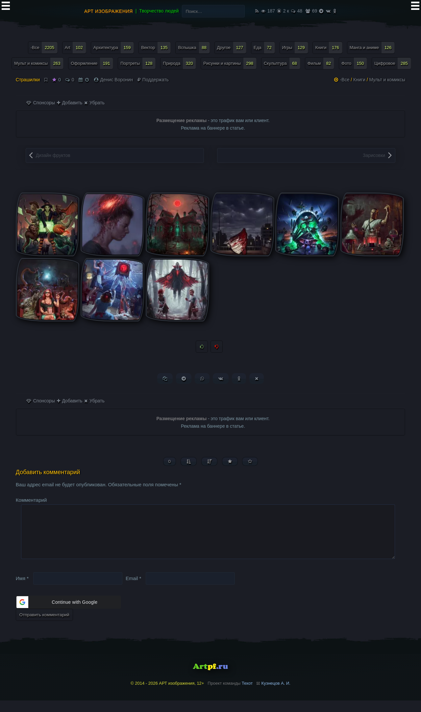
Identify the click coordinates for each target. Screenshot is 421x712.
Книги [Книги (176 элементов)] (328, 47)
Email (133, 590)
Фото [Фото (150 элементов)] (354, 63)
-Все (345, 79)
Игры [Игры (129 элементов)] (295, 47)
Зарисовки (374, 155)
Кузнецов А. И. (275, 694)
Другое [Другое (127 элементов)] (232, 47)
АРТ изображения (108, 11)
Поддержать (153, 79)
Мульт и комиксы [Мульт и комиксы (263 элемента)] (38, 63)
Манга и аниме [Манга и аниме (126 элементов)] (372, 47)
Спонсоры (40, 102)
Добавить (70, 102)
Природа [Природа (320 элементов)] (179, 63)
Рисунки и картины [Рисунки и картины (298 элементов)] (230, 63)
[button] (68, 613)
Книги (359, 79)
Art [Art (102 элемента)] (75, 47)
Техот (247, 694)
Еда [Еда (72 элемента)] (264, 47)
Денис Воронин (116, 79)
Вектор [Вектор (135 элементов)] (156, 47)
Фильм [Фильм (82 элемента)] (321, 63)
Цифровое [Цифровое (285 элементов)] (392, 63)
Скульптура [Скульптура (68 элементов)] (282, 63)
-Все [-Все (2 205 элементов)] (44, 47)
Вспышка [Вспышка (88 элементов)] (194, 47)
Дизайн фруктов (53, 155)
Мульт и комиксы (387, 79)
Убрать (94, 102)
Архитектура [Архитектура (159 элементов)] (113, 47)
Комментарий (31, 501)
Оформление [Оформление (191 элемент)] (92, 63)
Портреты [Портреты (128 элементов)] (138, 63)
